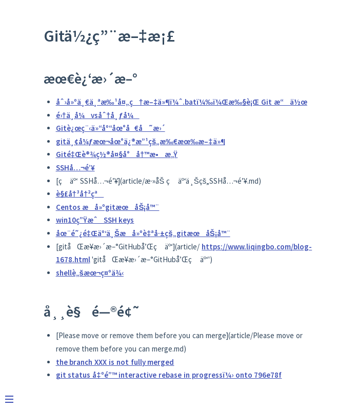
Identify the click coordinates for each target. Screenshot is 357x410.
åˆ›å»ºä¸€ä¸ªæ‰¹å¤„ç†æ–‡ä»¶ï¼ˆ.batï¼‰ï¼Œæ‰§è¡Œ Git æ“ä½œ (181, 102)
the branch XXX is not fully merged (115, 362)
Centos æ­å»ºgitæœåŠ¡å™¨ (108, 207)
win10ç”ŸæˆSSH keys (95, 220)
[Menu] (14, 395)
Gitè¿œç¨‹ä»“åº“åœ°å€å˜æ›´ (110, 128)
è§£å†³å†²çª (80, 194)
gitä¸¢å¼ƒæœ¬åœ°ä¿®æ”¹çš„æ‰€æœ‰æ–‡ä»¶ (140, 141)
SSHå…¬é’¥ (75, 167)
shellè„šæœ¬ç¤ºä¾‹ (90, 273)
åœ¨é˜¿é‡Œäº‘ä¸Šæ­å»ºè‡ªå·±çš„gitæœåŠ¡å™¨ (143, 233)
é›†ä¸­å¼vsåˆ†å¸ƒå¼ (98, 115)
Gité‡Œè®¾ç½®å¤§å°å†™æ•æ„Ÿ (117, 154)
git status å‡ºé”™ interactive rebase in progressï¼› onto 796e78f (169, 375)
